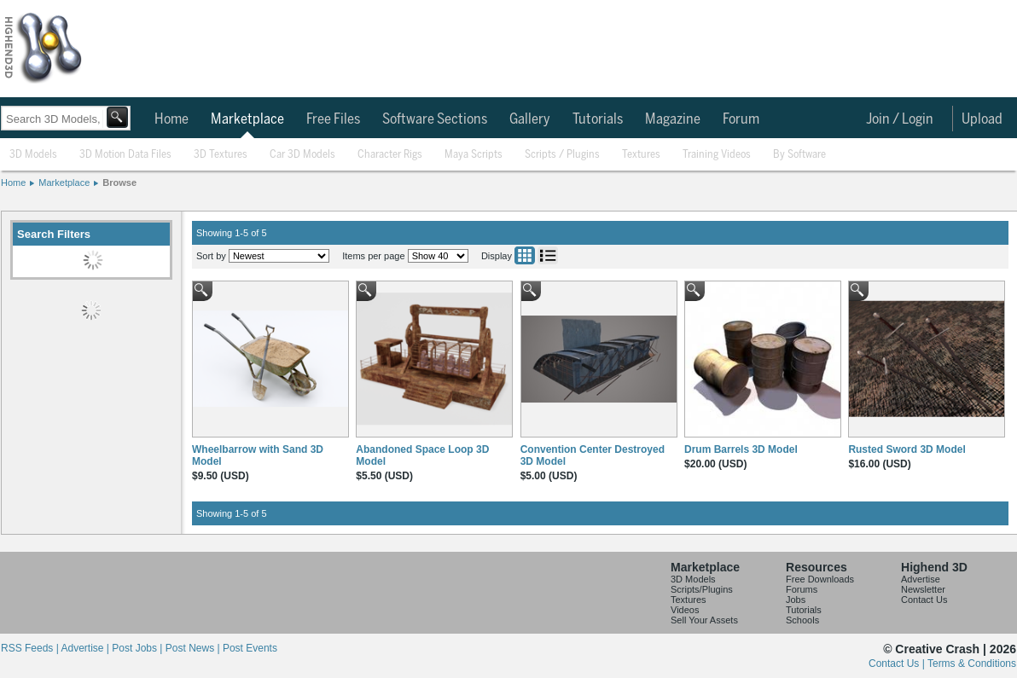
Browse (119, 182)
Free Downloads (820, 579)
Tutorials (597, 119)
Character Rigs (389, 154)
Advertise (920, 579)
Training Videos (717, 154)
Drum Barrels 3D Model (741, 449)
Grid (524, 255)
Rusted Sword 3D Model (906, 449)
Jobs (795, 599)
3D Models (33, 154)
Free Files (333, 119)
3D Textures (220, 154)
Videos (685, 610)
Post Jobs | (138, 648)
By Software (799, 154)
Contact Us (924, 599)
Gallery (529, 119)
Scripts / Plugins (562, 154)
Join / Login (899, 119)
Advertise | (86, 648)
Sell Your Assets (704, 620)
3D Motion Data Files (125, 154)
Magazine (672, 119)
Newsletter (923, 589)
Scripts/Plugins (702, 589)
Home (171, 119)
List (548, 255)
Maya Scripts (474, 154)
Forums (801, 589)
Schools (802, 620)
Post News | (194, 648)
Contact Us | (898, 663)
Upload (982, 119)
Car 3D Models (302, 154)
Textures (641, 154)
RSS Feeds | (31, 648)
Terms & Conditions (971, 663)
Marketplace (247, 119)
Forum (741, 119)
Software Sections (434, 119)
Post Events (250, 648)
